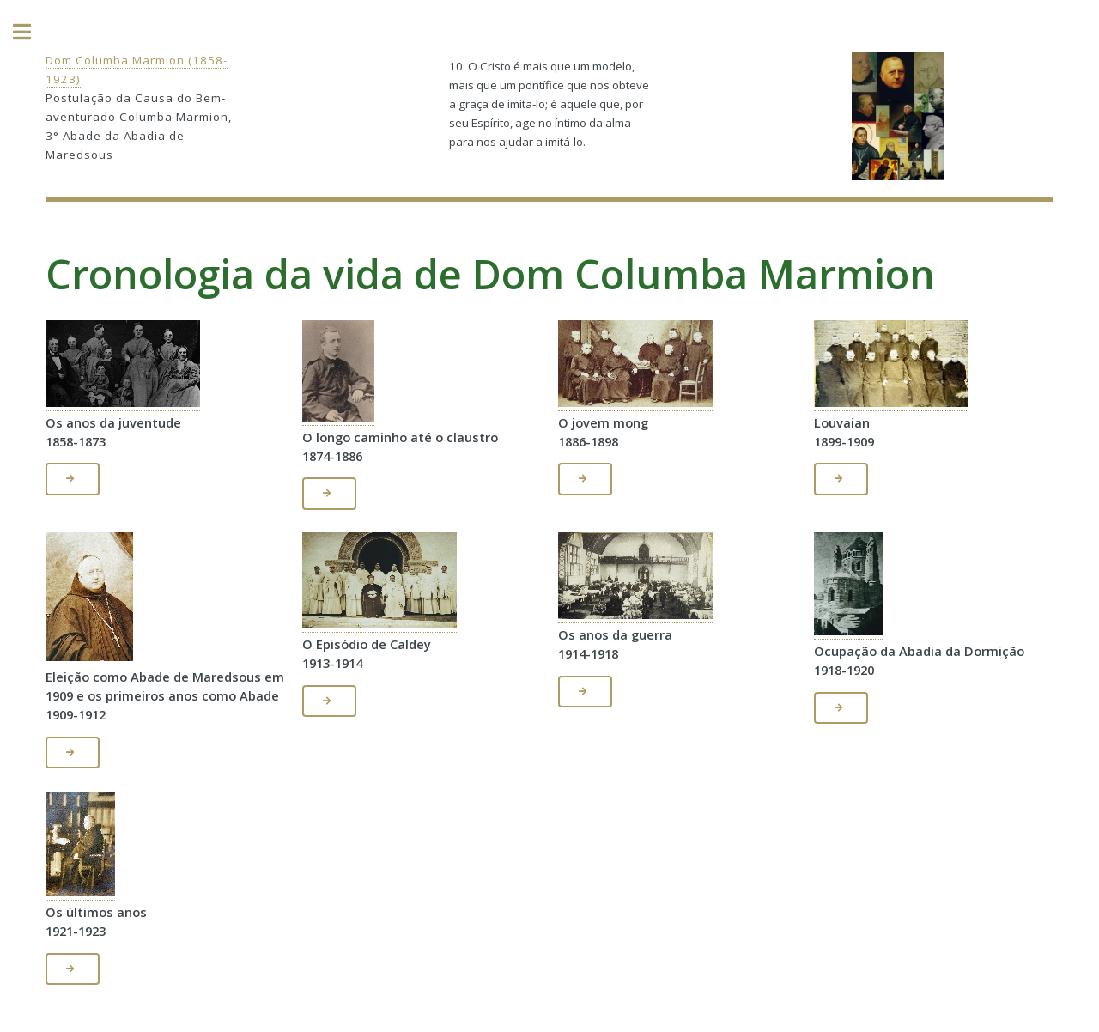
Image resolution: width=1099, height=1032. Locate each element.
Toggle (31, 32)
